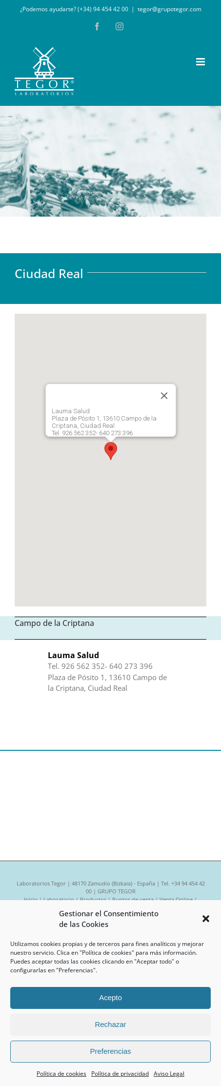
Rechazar (110, 1024)
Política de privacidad (120, 1073)
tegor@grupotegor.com (169, 9)
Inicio (31, 899)
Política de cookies (61, 1073)
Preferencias (110, 1051)
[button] (206, 919)
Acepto (110, 997)
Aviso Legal (169, 1073)
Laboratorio (58, 899)
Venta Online (176, 899)
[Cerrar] (164, 395)
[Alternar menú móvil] (201, 62)
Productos (93, 899)
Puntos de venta (133, 899)
